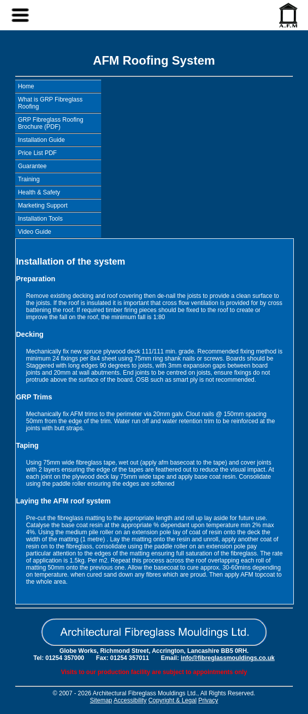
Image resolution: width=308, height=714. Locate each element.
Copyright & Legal (172, 700)
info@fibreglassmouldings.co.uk (228, 657)
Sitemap (101, 700)
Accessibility (129, 700)
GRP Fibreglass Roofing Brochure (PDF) (50, 123)
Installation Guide (41, 139)
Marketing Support (42, 205)
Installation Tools (40, 218)
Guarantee (32, 166)
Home (26, 86)
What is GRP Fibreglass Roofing (50, 103)
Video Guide (34, 231)
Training (28, 179)
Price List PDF (37, 153)
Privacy (208, 700)
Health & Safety (39, 192)
